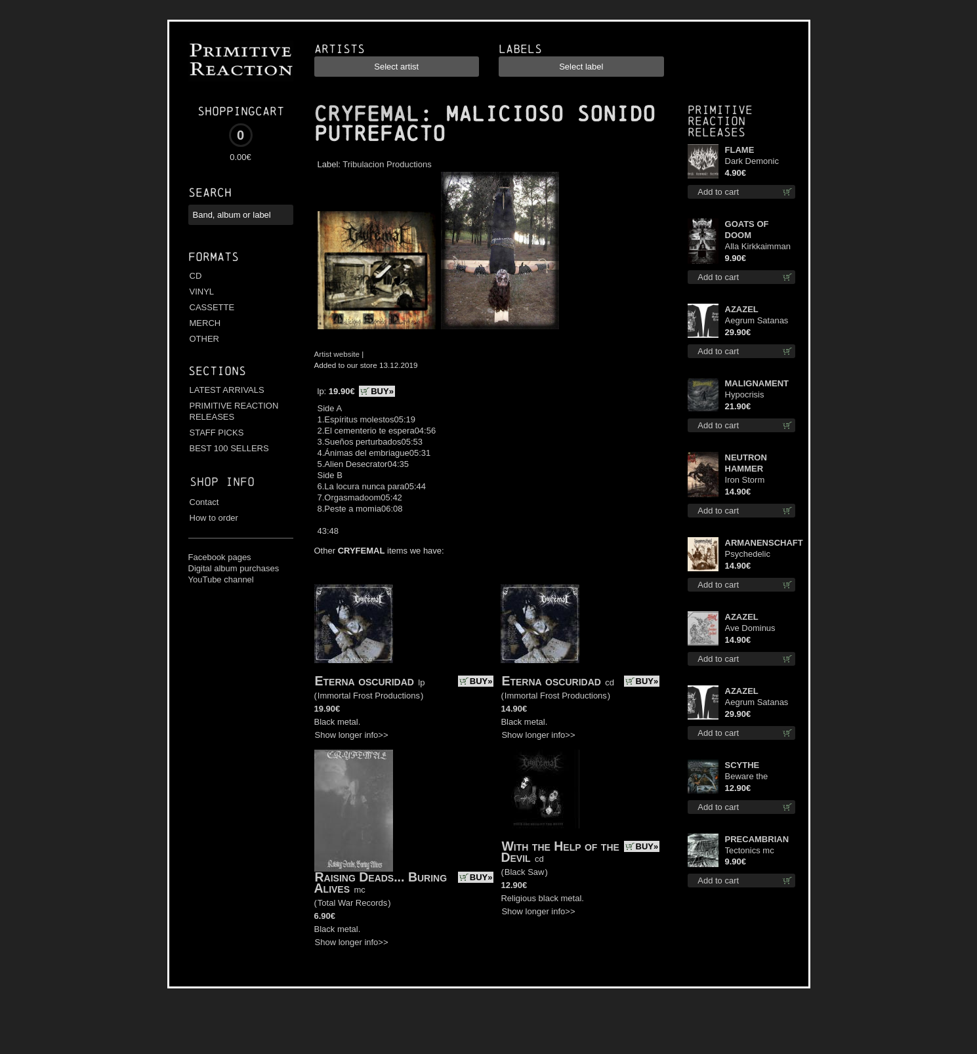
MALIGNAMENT (757, 383)
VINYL (202, 291)
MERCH (205, 323)
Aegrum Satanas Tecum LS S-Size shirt (758, 321)
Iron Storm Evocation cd (749, 480)
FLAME (740, 150)
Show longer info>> (351, 735)
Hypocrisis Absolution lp (749, 395)
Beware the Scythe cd (746, 776)
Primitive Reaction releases (720, 121)
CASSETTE (212, 307)
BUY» (382, 391)
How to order (214, 518)
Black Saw (525, 872)
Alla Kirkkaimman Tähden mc (758, 247)
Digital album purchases (234, 568)
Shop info (222, 482)
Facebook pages (219, 557)
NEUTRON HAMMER (746, 463)
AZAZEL (742, 309)
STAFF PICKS (217, 432)
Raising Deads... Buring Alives (380, 882)
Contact (204, 502)
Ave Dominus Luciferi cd (750, 628)
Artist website (337, 354)
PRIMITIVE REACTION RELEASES (234, 411)
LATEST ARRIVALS (227, 390)
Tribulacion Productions (387, 164)
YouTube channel (221, 579)
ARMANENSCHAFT (760, 543)
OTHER (205, 339)
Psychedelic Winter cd (747, 554)
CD (196, 276)
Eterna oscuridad (364, 681)
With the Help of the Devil (560, 851)
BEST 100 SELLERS (229, 448)
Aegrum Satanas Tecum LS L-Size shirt (757, 702)
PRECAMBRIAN (757, 839)
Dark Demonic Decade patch (752, 161)
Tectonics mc (749, 850)
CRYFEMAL (366, 114)
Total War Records (352, 903)
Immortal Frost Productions (369, 695)
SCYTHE (742, 765)
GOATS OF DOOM (747, 229)
